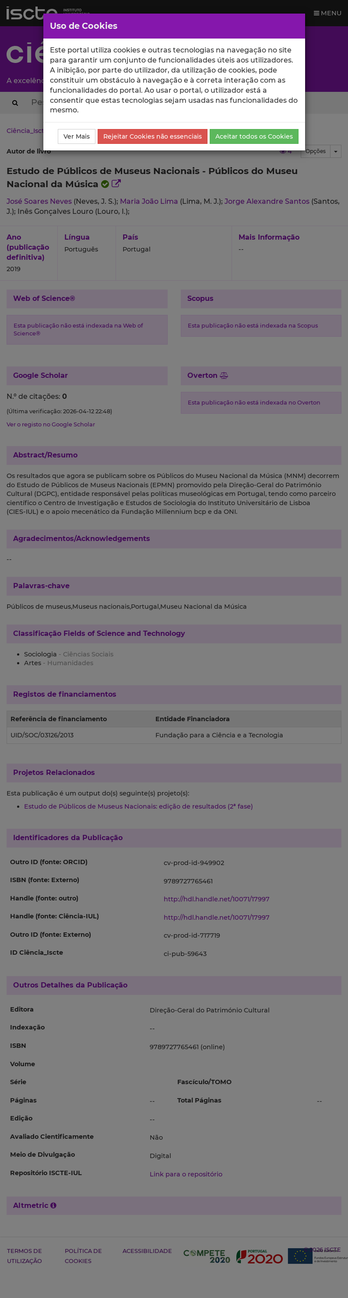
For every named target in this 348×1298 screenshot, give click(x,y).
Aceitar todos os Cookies (254, 136)
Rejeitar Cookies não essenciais (152, 136)
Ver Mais (76, 136)
